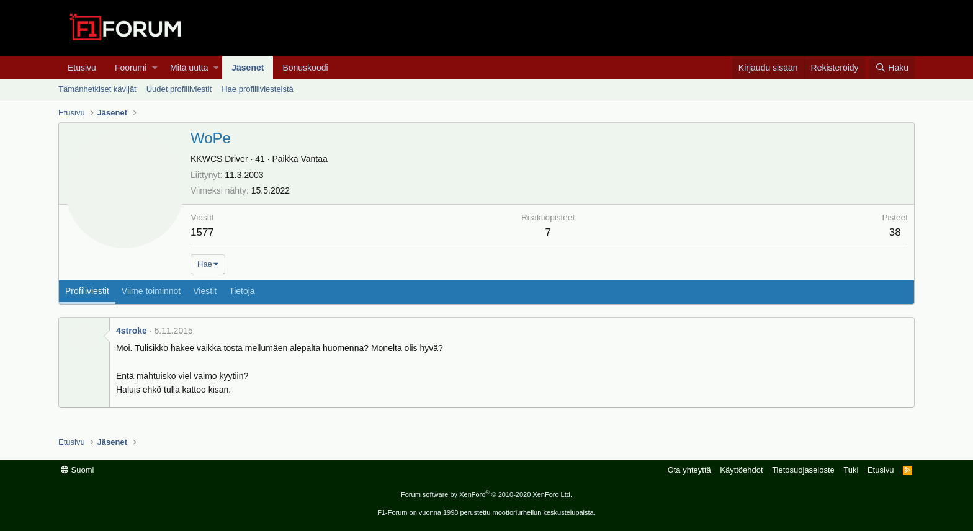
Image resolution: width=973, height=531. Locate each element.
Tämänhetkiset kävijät (97, 89)
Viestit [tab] (205, 291)
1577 (202, 232)
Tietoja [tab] (242, 291)
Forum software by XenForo (486, 494)
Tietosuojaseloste (803, 470)
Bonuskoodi (305, 68)
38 (895, 232)
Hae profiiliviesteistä (258, 89)
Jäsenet (247, 68)
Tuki (850, 470)
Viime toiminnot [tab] (151, 291)
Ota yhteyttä (689, 470)
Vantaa (313, 159)
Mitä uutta (189, 68)
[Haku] (892, 67)
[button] (155, 67)
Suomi (77, 470)
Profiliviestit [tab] (87, 291)
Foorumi (130, 68)
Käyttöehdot (741, 470)
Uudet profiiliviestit (179, 89)
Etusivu (82, 68)
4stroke (131, 331)
